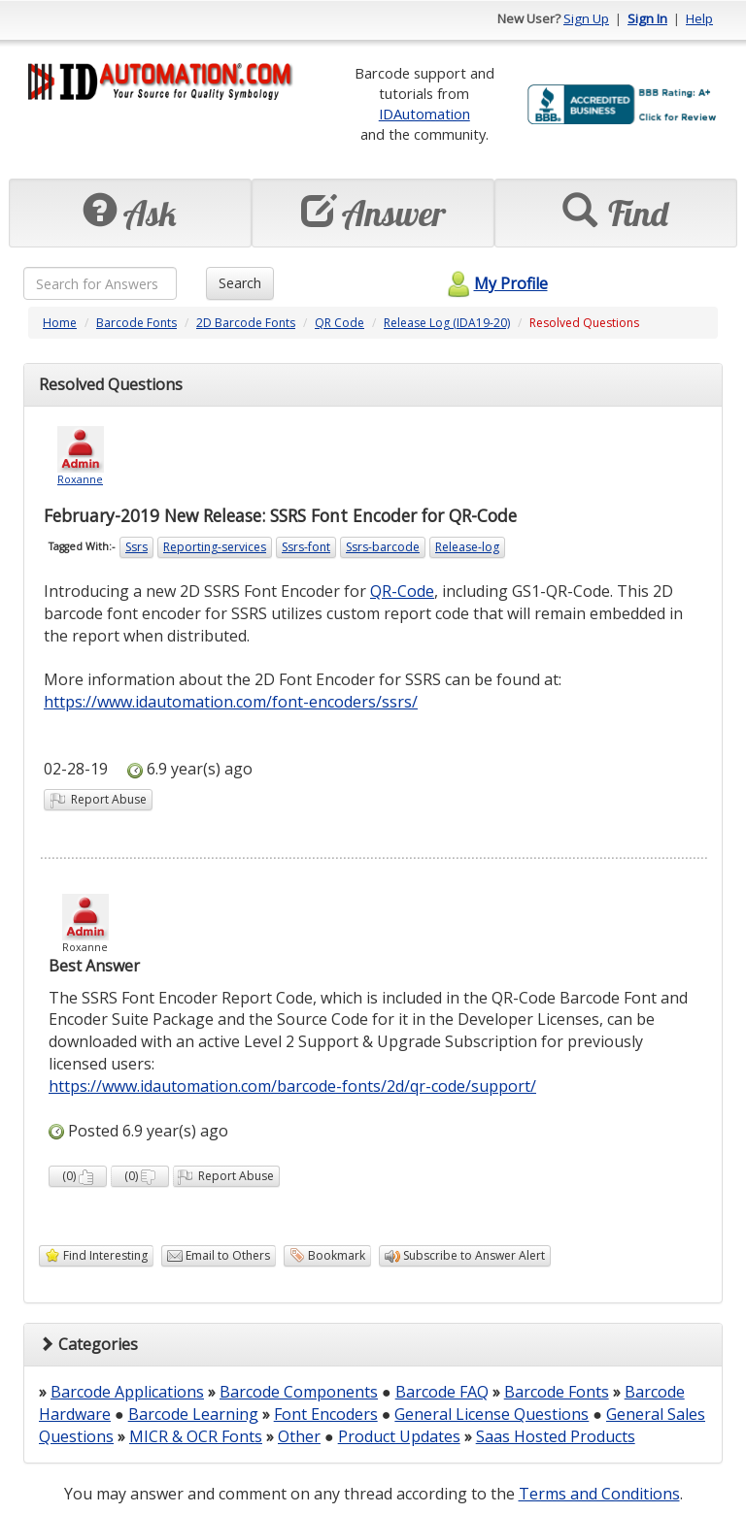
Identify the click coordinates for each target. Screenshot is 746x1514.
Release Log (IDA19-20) (447, 322)
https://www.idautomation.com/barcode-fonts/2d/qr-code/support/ (292, 1086)
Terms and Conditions (599, 1493)
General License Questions (491, 1414)
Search (240, 283)
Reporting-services (214, 547)
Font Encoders (326, 1414)
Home (60, 322)
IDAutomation (424, 113)
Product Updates (399, 1436)
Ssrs (136, 547)
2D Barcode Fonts (245, 322)
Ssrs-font (306, 547)
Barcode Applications (127, 1391)
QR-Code (402, 591)
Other (299, 1436)
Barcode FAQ (442, 1391)
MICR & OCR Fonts (195, 1436)
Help (699, 18)
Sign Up (586, 18)
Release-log (467, 547)
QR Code (339, 322)
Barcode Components (299, 1391)
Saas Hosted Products (555, 1436)
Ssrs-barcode (383, 547)
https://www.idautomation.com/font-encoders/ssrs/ (231, 701)
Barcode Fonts (136, 322)
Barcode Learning (193, 1414)
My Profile (495, 283)
